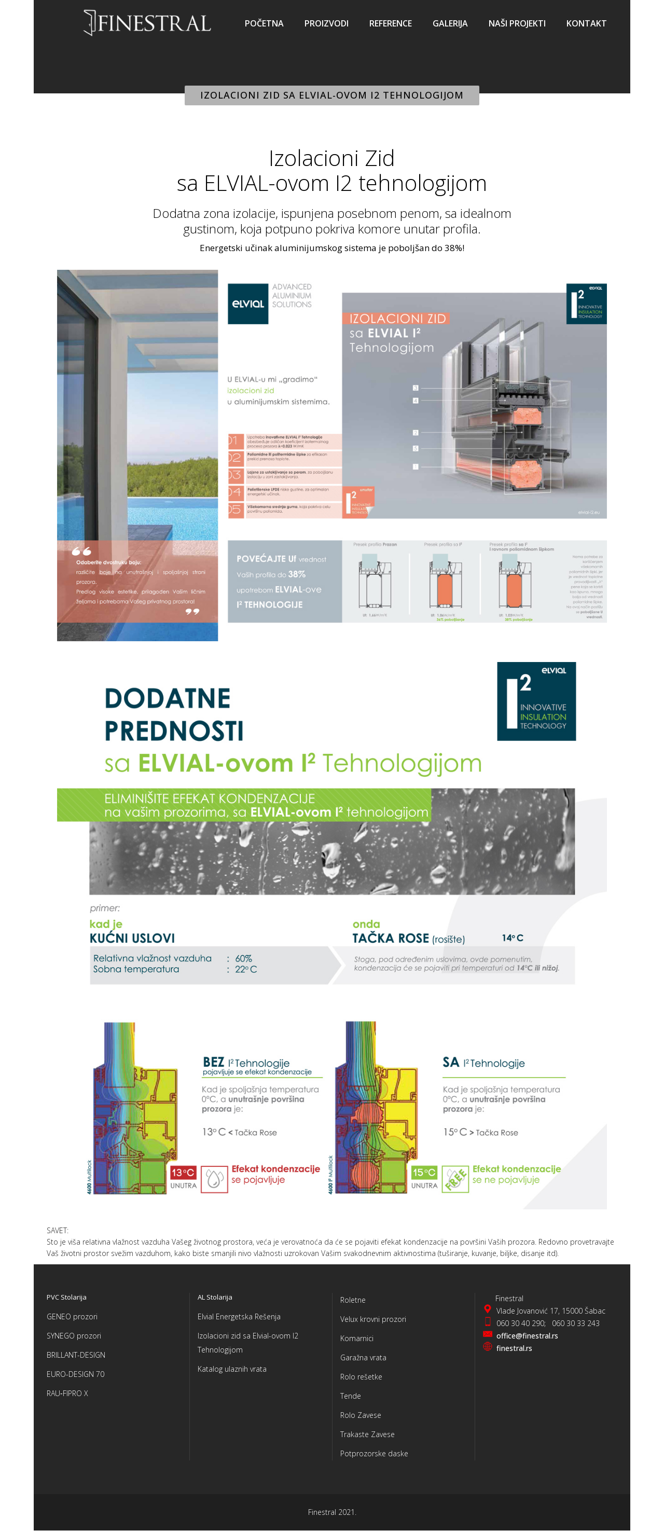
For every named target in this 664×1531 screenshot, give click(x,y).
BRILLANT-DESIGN (76, 1355)
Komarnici (357, 1338)
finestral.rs (514, 1348)
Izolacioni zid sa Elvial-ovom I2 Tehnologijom (248, 1343)
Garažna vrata (363, 1357)
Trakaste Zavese (367, 1434)
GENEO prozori (72, 1316)
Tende (350, 1396)
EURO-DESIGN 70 (75, 1374)
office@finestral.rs (527, 1336)
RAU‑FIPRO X (67, 1393)
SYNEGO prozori (74, 1336)
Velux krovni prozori (373, 1319)
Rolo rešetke (361, 1377)
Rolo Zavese (360, 1415)
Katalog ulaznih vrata (232, 1369)
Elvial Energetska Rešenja (239, 1316)
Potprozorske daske (374, 1453)
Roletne (353, 1300)
